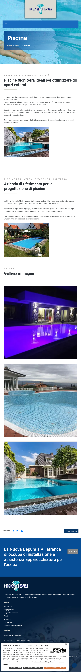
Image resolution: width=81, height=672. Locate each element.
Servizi (18, 46)
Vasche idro (8, 619)
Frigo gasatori (9, 610)
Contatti (73, 551)
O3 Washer (8, 622)
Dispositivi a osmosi (11, 613)
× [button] (66, 644)
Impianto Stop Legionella (13, 626)
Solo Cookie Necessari (33, 668)
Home (9, 46)
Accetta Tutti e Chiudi (55, 668)
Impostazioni (15, 668)
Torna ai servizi (71, 531)
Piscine (6, 616)
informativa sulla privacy (44, 662)
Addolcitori (8, 606)
